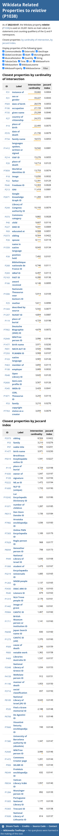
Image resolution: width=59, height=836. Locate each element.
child (14, 222)
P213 (7, 189)
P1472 (8, 759)
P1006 (7, 293)
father (15, 180)
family (15, 403)
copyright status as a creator (17, 411)
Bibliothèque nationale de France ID (19, 265)
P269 (7, 273)
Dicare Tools (12, 826)
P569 (7, 103)
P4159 (8, 676)
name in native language (17, 247)
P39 (8, 256)
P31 (8, 92)
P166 (7, 283)
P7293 (7, 353)
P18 (8, 176)
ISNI (14, 189)
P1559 (7, 247)
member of (18, 365)
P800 (8, 652)
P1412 (7, 148)
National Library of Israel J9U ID (19, 700)
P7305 (8, 533)
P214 (7, 157)
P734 (7, 139)
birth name (18, 344)
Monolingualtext (42, 54)
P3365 (8, 808)
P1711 (8, 621)
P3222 (8, 482)
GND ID (16, 226)
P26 (8, 240)
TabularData (11, 61)
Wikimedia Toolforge (14, 830)
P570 (7, 133)
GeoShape (43, 51)
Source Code (39, 826)
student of (18, 566)
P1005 (8, 801)
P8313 (8, 513)
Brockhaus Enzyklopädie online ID (20, 459)
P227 (7, 226)
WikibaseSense (33, 68)
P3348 (8, 667)
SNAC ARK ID (19, 588)
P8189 (8, 700)
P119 (7, 320)
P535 (8, 709)
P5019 (8, 458)
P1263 (8, 582)
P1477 (7, 344)
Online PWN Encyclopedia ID (20, 533)
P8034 (8, 783)
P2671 (7, 197)
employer (17, 369)
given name (18, 112)
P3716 (8, 691)
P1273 (8, 639)
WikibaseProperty (13, 68)
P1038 (6, 28)
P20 (8, 163)
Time (23, 61)
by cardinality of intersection (35, 39)
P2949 (7, 338)
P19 (8, 125)
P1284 (8, 792)
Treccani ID (19, 808)
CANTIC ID (18, 612)
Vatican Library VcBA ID (20, 783)
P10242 (7, 497)
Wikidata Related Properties (20, 7)
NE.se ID (17, 482)
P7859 (7, 170)
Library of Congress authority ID (18, 207)
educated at (18, 231)
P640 (8, 593)
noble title (18, 447)
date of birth (18, 103)
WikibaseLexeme (30, 64)
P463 (7, 365)
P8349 (8, 772)
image (15, 176)
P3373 (7, 235)
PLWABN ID (18, 353)
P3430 (8, 588)
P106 (7, 108)
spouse (15, 240)
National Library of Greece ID (18, 667)
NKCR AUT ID (18, 348)
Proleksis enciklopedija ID (20, 772)
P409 (8, 658)
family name (18, 139)
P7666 (8, 727)
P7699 (8, 816)
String (39, 58)
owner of (18, 473)
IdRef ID (16, 273)
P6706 (8, 716)
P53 (8, 403)
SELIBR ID (18, 765)
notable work (20, 652)
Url (30, 61)
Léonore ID (19, 593)
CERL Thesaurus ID (17, 396)
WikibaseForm (43, 61)
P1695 (8, 488)
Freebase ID (18, 185)
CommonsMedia (13, 51)
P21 (8, 98)
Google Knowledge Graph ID (18, 197)
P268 (7, 265)
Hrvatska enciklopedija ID (20, 522)
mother (16, 303)
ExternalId (30, 51)
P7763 (7, 411)
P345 (7, 388)
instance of (18, 92)
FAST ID (16, 277)
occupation (18, 108)
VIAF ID (16, 157)
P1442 (8, 606)
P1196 (8, 683)
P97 (9, 447)
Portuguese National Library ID (19, 801)
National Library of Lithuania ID (19, 816)
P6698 (8, 631)
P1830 (8, 473)
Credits (26, 826)
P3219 (8, 573)
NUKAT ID (17, 314)
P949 (8, 558)
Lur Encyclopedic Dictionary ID (20, 497)
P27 (8, 118)
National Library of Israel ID (18, 558)
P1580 (8, 741)
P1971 (8, 506)
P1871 (7, 395)
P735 (7, 112)
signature (18, 478)
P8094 (8, 549)
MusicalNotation (13, 58)
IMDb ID (16, 388)
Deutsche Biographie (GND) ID (17, 329)
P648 (7, 375)
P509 (8, 646)
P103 (7, 359)
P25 (8, 303)
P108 (7, 369)
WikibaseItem (11, 64)
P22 (8, 180)
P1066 (8, 566)
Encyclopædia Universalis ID (20, 574)
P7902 (7, 329)
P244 (7, 207)
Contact (53, 826)
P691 (7, 348)
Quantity (29, 58)
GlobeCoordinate (13, 54)
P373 (7, 216)
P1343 (7, 309)
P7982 (8, 522)
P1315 (8, 598)
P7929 (8, 542)
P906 (8, 765)
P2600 (7, 382)
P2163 (7, 277)
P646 (7, 185)
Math (27, 54)
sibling (15, 235)
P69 (8, 231)
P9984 (8, 612)
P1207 (7, 314)
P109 (8, 478)
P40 (8, 222)
